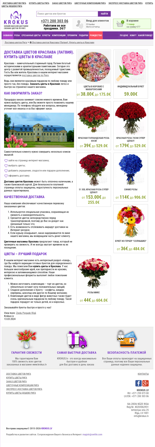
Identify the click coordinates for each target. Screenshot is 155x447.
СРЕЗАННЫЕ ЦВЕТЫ (31, 35)
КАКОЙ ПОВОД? (145, 35)
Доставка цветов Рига (14, 3)
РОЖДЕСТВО (96, 35)
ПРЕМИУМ (72, 35)
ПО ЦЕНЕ (124, 35)
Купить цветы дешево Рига (21, 393)
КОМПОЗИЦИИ (58, 35)
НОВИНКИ (7, 35)
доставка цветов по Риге (35, 75)
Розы (17, 35)
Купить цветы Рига (39, 3)
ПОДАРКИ (83, 35)
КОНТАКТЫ (143, 374)
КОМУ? (133, 35)
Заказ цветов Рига (62, 3)
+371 (54, 21)
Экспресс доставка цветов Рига (125, 3)
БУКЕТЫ (46, 35)
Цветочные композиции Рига (90, 3)
